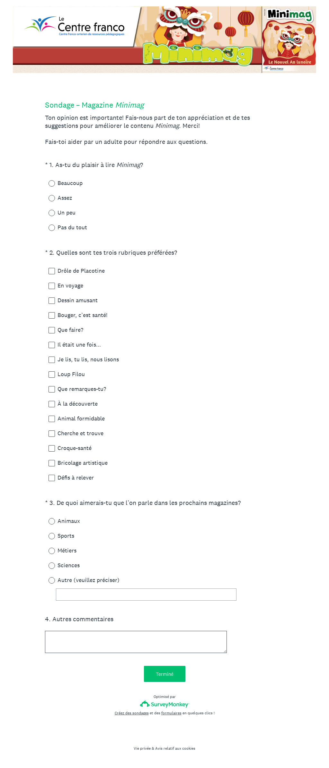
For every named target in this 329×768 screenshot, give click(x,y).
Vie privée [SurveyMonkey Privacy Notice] (142, 748)
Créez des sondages (132, 713)
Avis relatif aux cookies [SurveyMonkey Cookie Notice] (175, 748)
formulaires (171, 713)
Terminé (164, 674)
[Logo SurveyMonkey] (164, 704)
